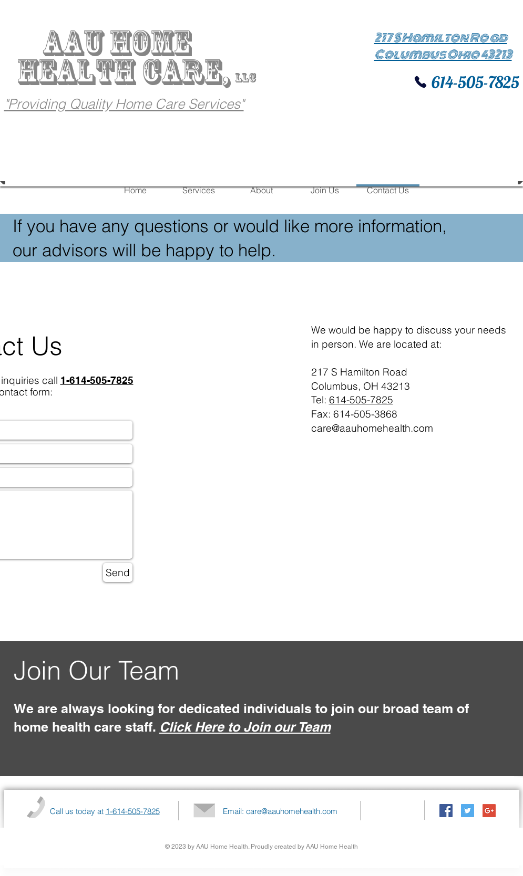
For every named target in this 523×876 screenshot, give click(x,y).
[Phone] (420, 82)
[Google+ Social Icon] (489, 810)
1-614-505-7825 (133, 811)
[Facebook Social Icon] (446, 810)
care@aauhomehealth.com (372, 428)
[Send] (117, 572)
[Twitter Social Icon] (467, 810)
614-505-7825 (473, 82)
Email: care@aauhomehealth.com (280, 811)
